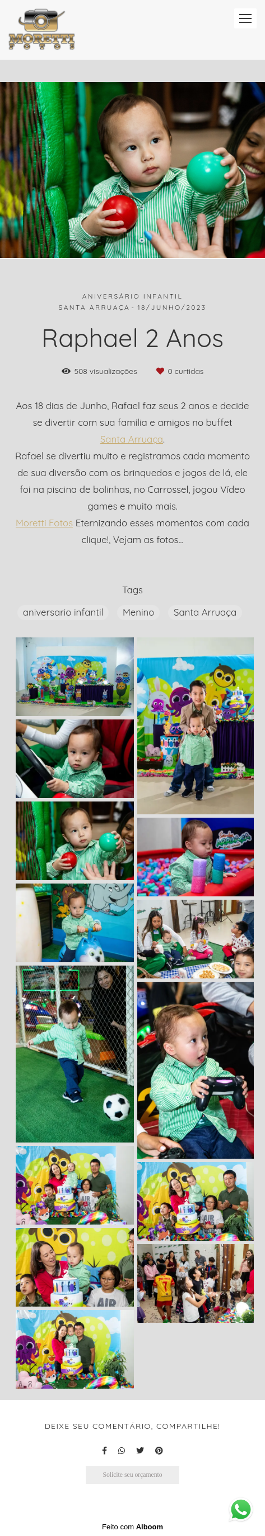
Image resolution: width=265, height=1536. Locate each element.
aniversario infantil (63, 612)
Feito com (132, 1527)
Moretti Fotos (44, 523)
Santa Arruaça (131, 439)
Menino (139, 612)
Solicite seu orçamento (132, 1475)
